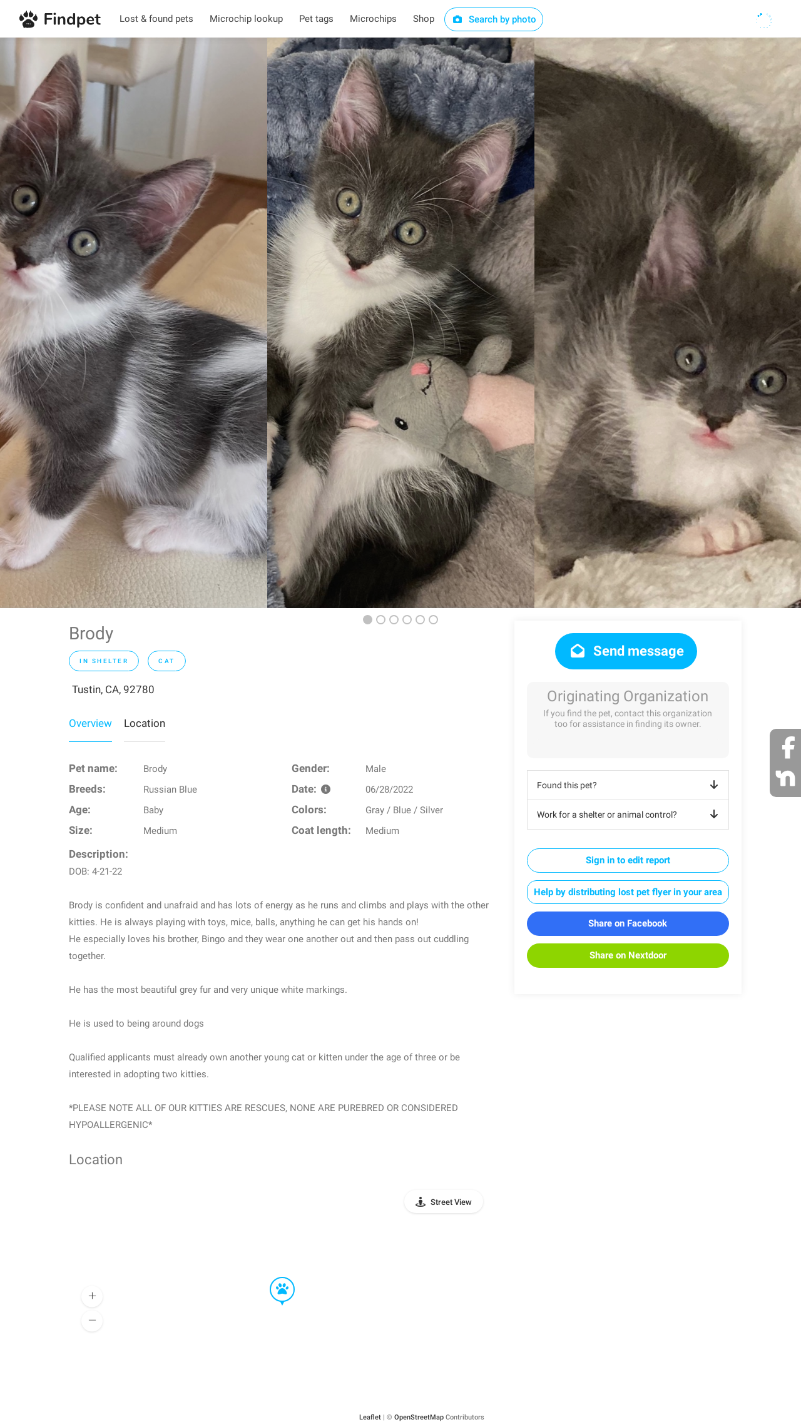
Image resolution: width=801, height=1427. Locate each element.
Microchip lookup (246, 18)
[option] (133, 323)
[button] (273, 1277)
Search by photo (494, 19)
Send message (626, 651)
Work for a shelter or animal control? (630, 814)
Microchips (373, 18)
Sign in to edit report (628, 860)
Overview (90, 723)
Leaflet (370, 1417)
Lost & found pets (156, 18)
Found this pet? (630, 785)
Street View (451, 1202)
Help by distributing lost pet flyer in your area (628, 892)
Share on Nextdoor (627, 955)
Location (144, 723)
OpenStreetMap (419, 1417)
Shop (423, 18)
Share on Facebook (627, 923)
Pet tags (316, 18)
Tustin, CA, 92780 (113, 689)
